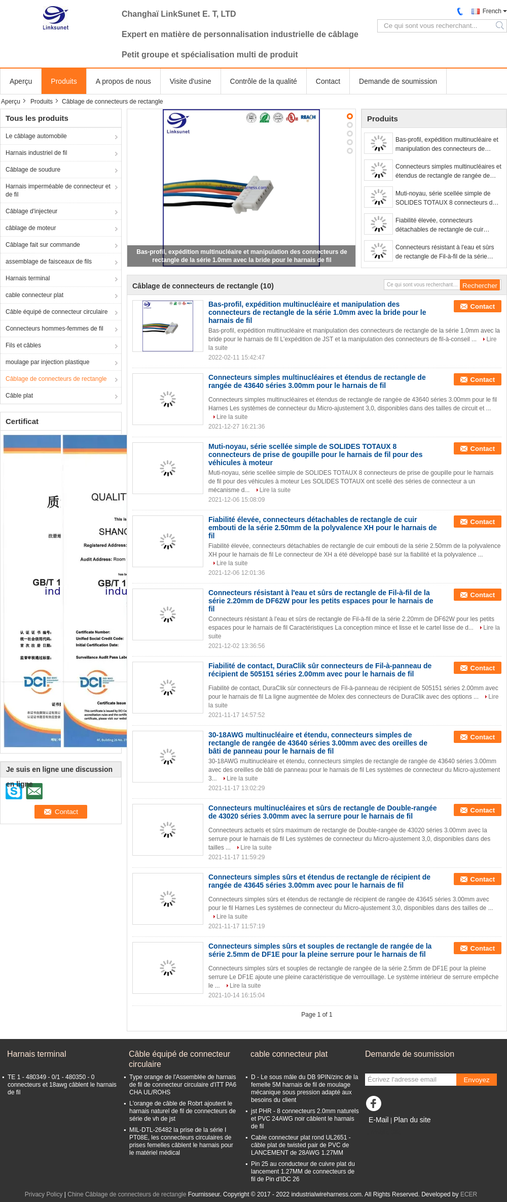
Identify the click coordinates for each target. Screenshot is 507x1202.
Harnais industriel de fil (36, 152)
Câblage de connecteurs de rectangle (56, 378)
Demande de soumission (398, 81)
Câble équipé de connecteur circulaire (56, 311)
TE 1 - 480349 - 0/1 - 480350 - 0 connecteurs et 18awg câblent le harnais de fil (62, 1085)
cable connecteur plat (34, 295)
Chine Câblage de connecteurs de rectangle (126, 1194)
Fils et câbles (23, 345)
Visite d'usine (190, 81)
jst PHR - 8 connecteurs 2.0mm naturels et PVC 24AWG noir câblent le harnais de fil (305, 1119)
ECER (468, 1194)
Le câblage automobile (36, 136)
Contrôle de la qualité (263, 81)
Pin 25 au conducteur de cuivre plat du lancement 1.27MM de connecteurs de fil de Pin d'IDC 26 (303, 1171)
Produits (64, 81)
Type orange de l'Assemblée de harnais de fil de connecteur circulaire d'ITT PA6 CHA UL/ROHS (182, 1085)
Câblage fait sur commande (43, 244)
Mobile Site (383, 1132)
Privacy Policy (44, 1194)
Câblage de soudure (33, 169)
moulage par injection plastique (47, 362)
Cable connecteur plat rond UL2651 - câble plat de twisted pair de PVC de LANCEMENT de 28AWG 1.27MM (301, 1145)
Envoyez (476, 1080)
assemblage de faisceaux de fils (49, 261)
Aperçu (21, 81)
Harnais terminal (28, 278)
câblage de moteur (31, 228)
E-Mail (379, 1120)
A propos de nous (123, 81)
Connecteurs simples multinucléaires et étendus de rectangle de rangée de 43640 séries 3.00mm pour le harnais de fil (448, 171)
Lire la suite (231, 416)
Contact (328, 81)
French (492, 11)
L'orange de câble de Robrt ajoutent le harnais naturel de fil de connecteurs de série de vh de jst (182, 1111)
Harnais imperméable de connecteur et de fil (58, 190)
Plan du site (411, 1120)
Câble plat (19, 395)
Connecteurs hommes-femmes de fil (54, 328)
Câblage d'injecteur (31, 211)
